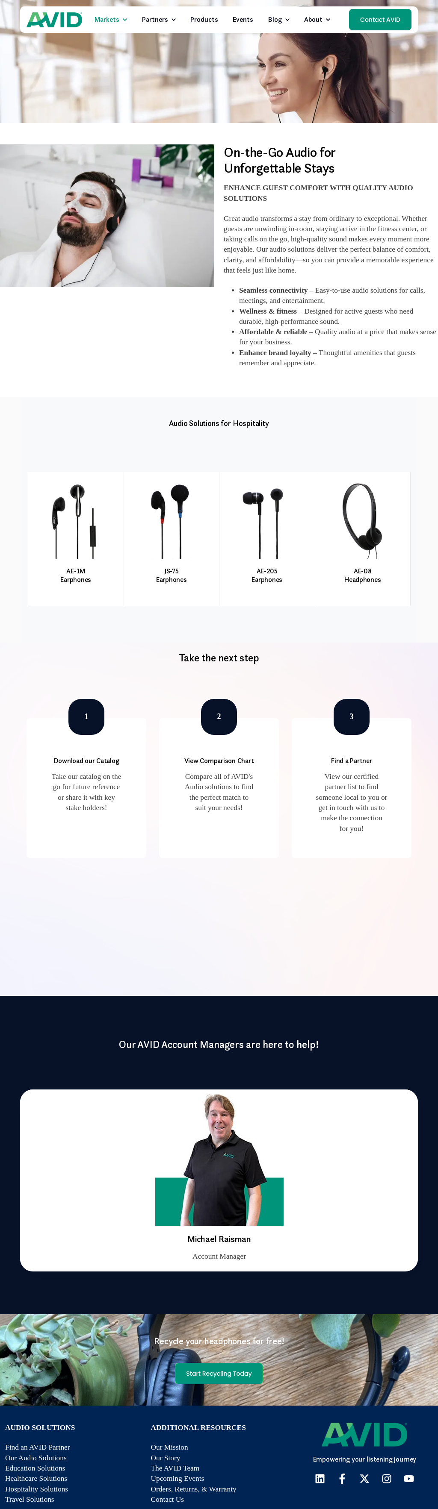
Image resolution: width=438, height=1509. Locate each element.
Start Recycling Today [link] (219, 1373)
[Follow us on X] (364, 1478)
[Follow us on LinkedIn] (319, 1478)
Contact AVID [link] (380, 19)
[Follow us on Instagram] (386, 1478)
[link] (54, 19)
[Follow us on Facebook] (342, 1478)
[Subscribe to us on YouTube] (408, 1478)
